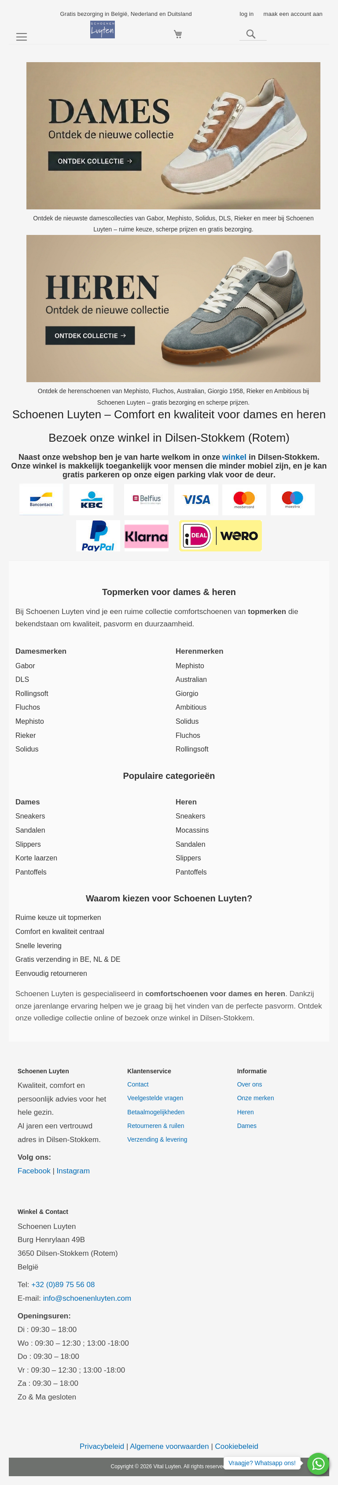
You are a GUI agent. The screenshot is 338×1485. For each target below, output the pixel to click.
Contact (137, 1084)
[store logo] (102, 29)
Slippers (28, 844)
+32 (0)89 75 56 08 (63, 1284)
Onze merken (255, 1098)
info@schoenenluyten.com (87, 1298)
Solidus (26, 749)
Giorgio (187, 693)
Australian (191, 679)
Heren (245, 1112)
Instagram (73, 1171)
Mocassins (192, 830)
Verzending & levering (157, 1139)
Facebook (34, 1171)
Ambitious (191, 707)
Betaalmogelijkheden (155, 1112)
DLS (22, 679)
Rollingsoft (31, 693)
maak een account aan (293, 14)
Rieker (25, 735)
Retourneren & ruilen (155, 1125)
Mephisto (29, 721)
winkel (234, 457)
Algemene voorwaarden (169, 1446)
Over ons (249, 1084)
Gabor (25, 666)
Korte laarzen (36, 858)
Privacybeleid (102, 1446)
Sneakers (30, 816)
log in (246, 14)
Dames (247, 1125)
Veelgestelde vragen (155, 1098)
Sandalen (30, 830)
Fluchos (27, 707)
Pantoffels (31, 872)
